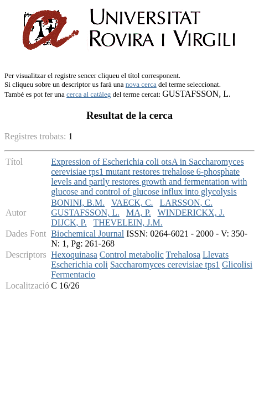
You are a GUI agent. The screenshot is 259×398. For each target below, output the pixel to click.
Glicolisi (237, 264)
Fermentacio (73, 274)
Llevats (216, 254)
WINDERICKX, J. (191, 212)
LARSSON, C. (186, 202)
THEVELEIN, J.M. (127, 222)
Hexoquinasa (74, 254)
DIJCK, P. (68, 222)
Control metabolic (132, 254)
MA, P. (138, 212)
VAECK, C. (132, 202)
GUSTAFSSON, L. (85, 212)
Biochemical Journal (87, 233)
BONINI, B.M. (78, 202)
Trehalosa (183, 254)
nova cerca (141, 84)
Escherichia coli (79, 264)
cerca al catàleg (88, 94)
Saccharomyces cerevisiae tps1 (165, 264)
